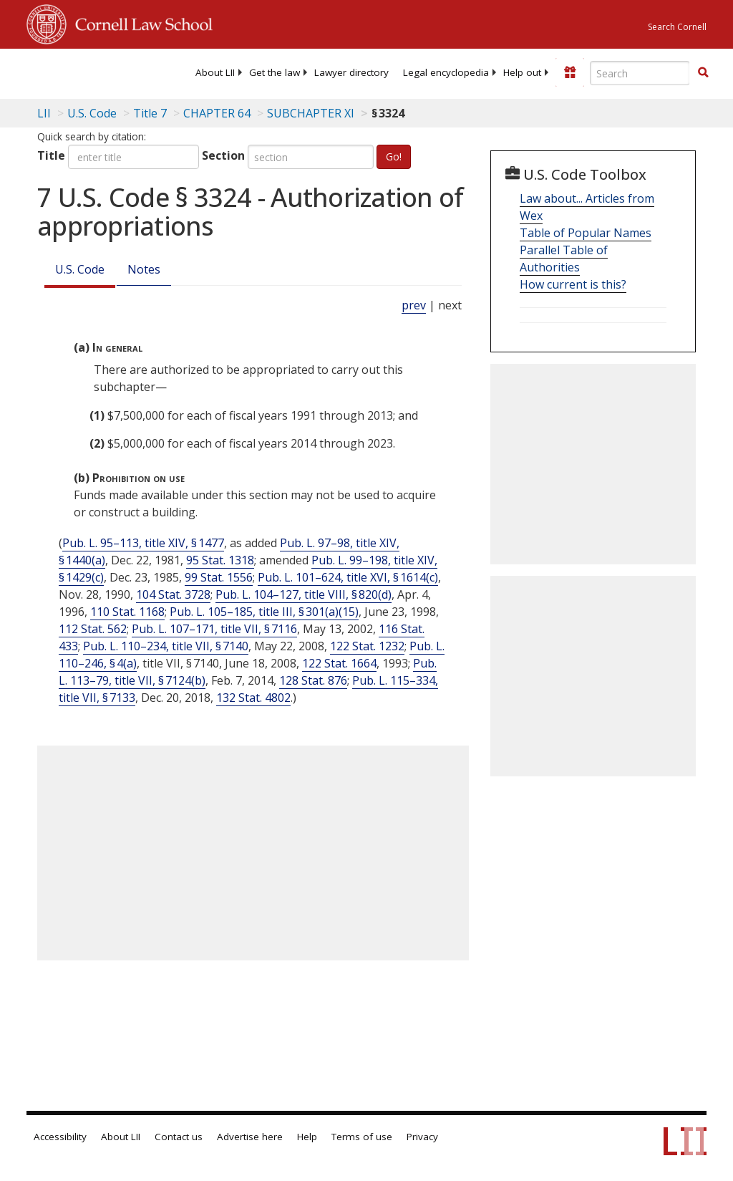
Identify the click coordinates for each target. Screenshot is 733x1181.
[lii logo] (82, 71)
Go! (394, 156)
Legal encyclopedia (446, 72)
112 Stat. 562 (93, 629)
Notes (143, 269)
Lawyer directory (351, 72)
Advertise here (250, 1136)
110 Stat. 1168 (127, 612)
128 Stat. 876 (313, 680)
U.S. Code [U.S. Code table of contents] (92, 113)
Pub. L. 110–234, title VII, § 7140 (165, 646)
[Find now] (703, 73)
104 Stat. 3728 (173, 594)
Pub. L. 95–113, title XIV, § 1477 (143, 543)
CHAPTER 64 (217, 113)
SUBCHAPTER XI (310, 113)
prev (414, 305)
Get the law (274, 72)
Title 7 (150, 113)
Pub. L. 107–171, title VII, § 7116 (214, 629)
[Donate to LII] (569, 72)
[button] (703, 72)
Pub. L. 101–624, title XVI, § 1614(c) (348, 577)
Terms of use (361, 1136)
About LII (215, 72)
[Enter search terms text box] (640, 73)
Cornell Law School (140, 22)
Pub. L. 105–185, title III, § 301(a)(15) (264, 612)
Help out (522, 72)
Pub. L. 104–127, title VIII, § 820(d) (303, 594)
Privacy (422, 1136)
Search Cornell (677, 27)
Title (51, 155)
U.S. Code (80, 269)
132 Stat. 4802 (253, 697)
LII (44, 113)
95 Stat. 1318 (220, 560)
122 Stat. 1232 (367, 646)
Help (307, 1136)
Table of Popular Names (585, 233)
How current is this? (573, 284)
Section (223, 155)
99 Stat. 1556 (219, 577)
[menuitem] (215, 72)
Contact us (179, 1136)
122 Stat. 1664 (339, 663)
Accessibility (60, 1136)
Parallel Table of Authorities (564, 258)
